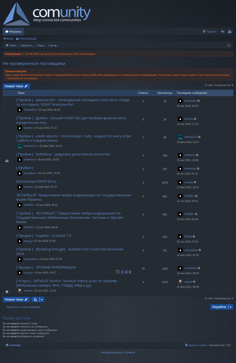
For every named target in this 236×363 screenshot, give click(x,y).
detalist (28, 290)
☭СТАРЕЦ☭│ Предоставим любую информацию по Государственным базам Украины (73, 197)
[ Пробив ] (25, 167)
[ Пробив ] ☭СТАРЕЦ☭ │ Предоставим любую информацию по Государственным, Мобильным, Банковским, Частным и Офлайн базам (69, 217)
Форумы (15, 31)
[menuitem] (209, 31)
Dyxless (28, 127)
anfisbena (29, 159)
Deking (27, 241)
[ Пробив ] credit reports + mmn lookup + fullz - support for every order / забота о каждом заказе (73, 138)
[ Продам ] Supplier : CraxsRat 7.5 (43, 235)
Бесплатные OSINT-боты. (36, 181)
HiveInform (30, 173)
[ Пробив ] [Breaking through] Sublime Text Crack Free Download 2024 (69, 251)
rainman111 (30, 146)
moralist (28, 186)
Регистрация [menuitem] (231, 32)
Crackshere (190, 268)
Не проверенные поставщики (34, 63)
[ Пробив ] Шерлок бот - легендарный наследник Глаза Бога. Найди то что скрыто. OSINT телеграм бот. (73, 101)
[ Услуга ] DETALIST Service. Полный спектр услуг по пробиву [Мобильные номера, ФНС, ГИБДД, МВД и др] (66, 282)
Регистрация (28, 38)
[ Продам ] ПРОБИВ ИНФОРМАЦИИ (46, 267)
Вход (10, 38)
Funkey (28, 272)
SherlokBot (30, 109)
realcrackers (30, 259)
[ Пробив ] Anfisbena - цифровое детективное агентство (63, 154)
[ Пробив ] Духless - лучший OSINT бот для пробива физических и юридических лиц (71, 120)
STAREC (29, 205)
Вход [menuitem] (223, 32)
